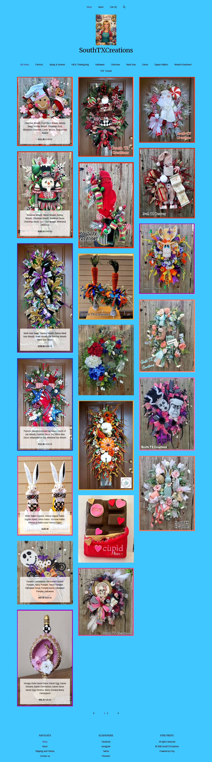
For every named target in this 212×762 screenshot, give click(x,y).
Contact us (45, 756)
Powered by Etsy (167, 751)
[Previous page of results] (94, 713)
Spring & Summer (57, 64)
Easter (145, 64)
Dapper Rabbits (161, 64)
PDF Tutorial (106, 70)
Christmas (115, 64)
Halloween (100, 64)
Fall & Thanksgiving (80, 64)
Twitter (106, 751)
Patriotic (39, 64)
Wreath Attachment (183, 64)
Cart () (113, 7)
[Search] (124, 7)
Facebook (106, 741)
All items (24, 64)
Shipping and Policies (44, 751)
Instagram (106, 746)
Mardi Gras (131, 64)
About (100, 7)
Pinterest (106, 756)
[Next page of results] (118, 713)
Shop (89, 7)
